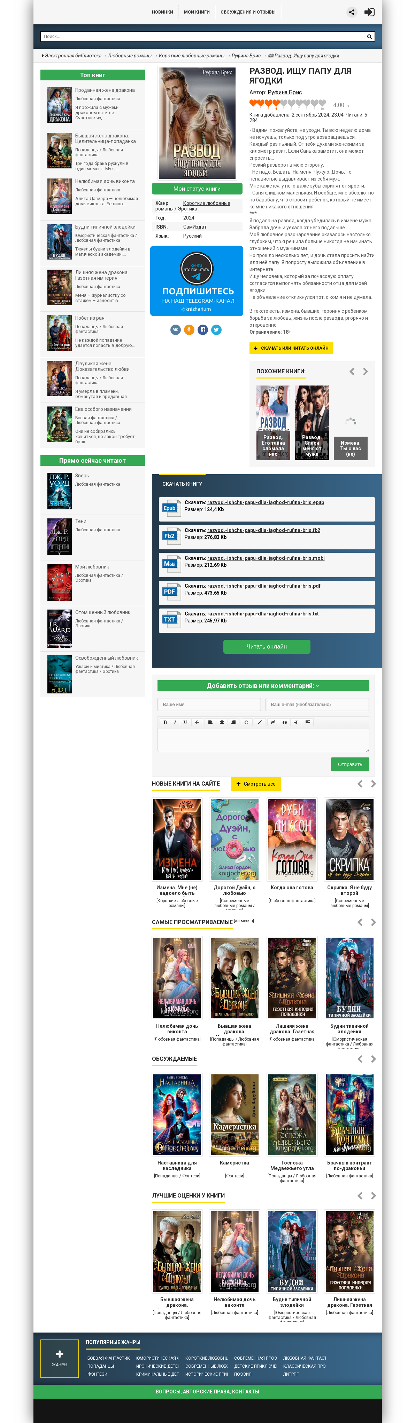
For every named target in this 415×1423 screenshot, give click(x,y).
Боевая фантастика (110, 1358)
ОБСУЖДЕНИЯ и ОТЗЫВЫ (248, 12)
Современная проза (257, 1358)
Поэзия (243, 1374)
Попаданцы (100, 1366)
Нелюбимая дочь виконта (177, 1028)
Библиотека (85, 12)
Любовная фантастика (309, 1358)
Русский (192, 236)
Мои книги (197, 12)
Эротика (187, 209)
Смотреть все (256, 784)
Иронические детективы (164, 1366)
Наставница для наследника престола (177, 1166)
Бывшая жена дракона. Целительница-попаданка (234, 1029)
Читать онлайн (267, 646)
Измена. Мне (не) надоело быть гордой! (177, 891)
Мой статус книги (197, 188)
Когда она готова (292, 887)
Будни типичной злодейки (349, 1028)
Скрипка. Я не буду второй (349, 890)
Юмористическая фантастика (170, 1358)
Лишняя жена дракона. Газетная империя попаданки (292, 1029)
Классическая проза (307, 1366)
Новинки (162, 12)
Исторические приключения (217, 1374)
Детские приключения (259, 1366)
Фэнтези (97, 1374)
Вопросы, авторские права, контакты (207, 1391)
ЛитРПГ (291, 1374)
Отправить (350, 764)
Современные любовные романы (222, 1366)
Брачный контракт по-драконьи (349, 1165)
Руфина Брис (246, 55)
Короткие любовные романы (218, 1358)
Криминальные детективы (166, 1374)
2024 (188, 218)
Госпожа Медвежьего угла (292, 1165)
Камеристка (234, 1163)
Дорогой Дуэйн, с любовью (234, 890)
